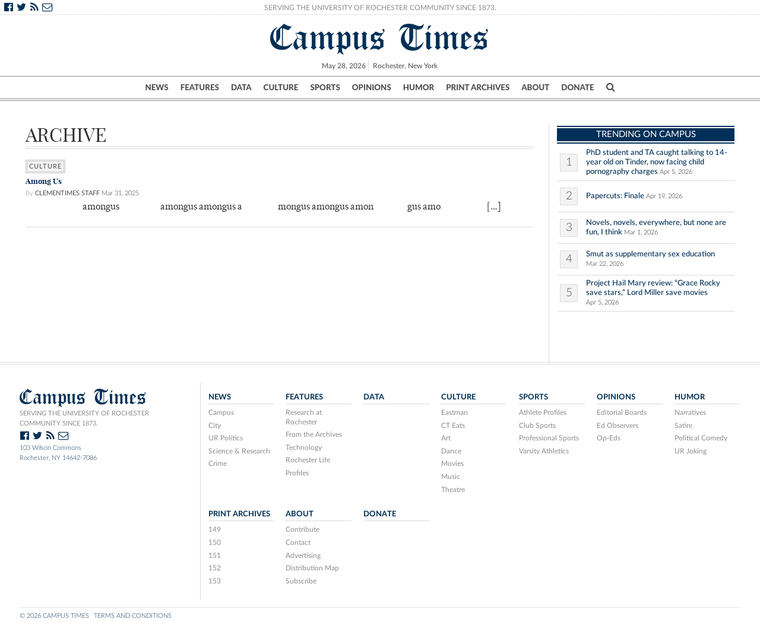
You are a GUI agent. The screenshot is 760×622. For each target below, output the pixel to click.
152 (214, 568)
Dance (451, 451)
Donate (577, 87)
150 (214, 542)
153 (214, 581)
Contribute (302, 529)
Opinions (371, 87)
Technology (304, 447)
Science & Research (239, 451)
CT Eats (453, 425)
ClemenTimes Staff (67, 193)
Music (450, 476)
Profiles (297, 473)
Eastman (454, 412)
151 (214, 555)
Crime (217, 463)
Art (446, 438)
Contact (298, 542)
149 (214, 529)
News (156, 87)
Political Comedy (700, 438)
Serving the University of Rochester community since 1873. (84, 418)
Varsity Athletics (544, 451)
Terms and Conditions (133, 616)
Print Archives (477, 87)
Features (199, 87)
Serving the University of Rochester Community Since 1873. (380, 7)
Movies (452, 463)
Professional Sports (549, 438)
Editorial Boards (622, 412)
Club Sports (537, 425)
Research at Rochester (304, 417)
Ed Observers (617, 425)
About (535, 87)
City (214, 425)
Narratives (690, 412)
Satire (683, 425)
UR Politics (225, 438)
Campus (221, 412)
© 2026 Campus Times (54, 616)
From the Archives (314, 434)
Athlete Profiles (542, 412)
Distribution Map (312, 568)
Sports (325, 87)
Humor (418, 87)
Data (241, 87)
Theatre (453, 489)
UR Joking (690, 451)
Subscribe (301, 581)
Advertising (303, 555)
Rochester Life (308, 460)
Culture (281, 87)
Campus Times (379, 37)
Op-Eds (608, 438)
